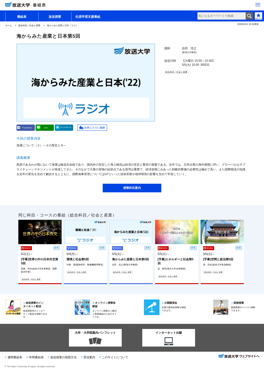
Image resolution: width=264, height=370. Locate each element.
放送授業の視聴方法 (63, 357)
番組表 (21, 16)
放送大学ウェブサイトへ (238, 356)
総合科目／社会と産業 (29, 25)
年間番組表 (36, 357)
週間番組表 (15, 357)
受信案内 (89, 357)
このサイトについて (115, 357)
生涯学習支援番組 (87, 16)
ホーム (8, 25)
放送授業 (55, 16)
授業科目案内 (132, 187)
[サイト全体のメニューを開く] (258, 5)
